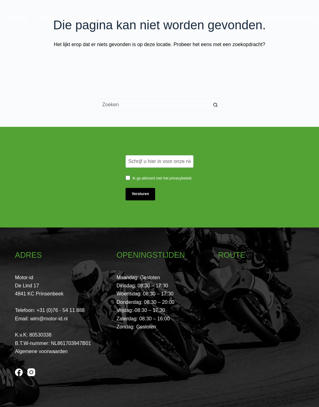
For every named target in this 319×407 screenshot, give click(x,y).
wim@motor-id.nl (49, 318)
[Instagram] (31, 372)
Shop (152, 18)
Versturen (140, 194)
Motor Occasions (206, 18)
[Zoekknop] (215, 104)
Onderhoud (106, 18)
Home (17, 18)
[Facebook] (19, 372)
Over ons (54, 18)
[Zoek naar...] (153, 104)
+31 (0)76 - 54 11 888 (60, 310)
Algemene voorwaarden (41, 351)
